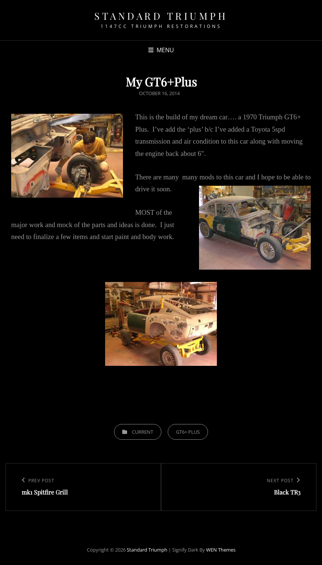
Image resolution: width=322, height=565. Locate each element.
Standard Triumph (161, 15)
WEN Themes (221, 549)
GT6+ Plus (188, 432)
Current (142, 432)
